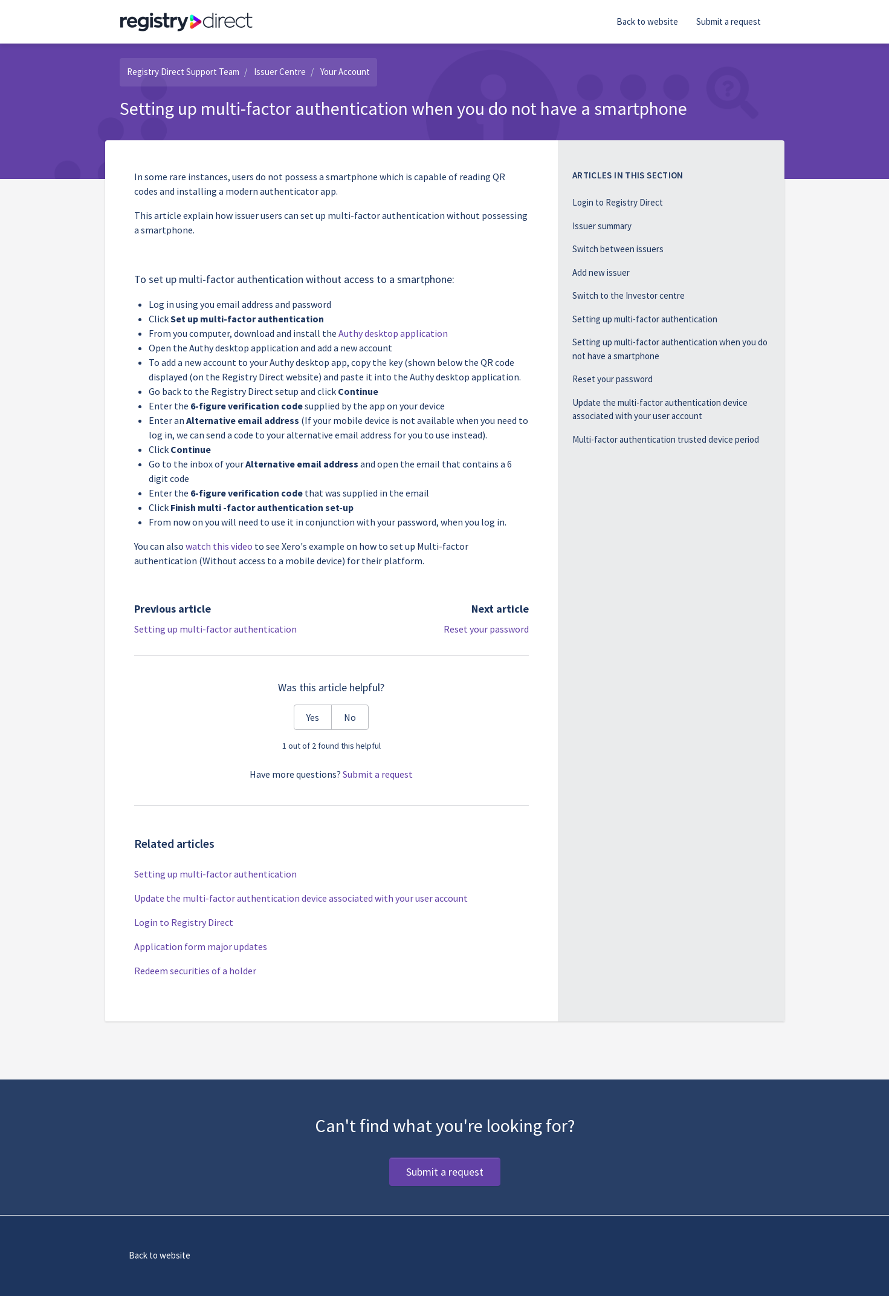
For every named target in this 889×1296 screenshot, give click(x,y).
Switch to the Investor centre (628, 295)
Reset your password (486, 629)
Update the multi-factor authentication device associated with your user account (301, 898)
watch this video (219, 546)
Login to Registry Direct (183, 922)
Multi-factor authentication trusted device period (665, 439)
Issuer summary (602, 226)
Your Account (345, 71)
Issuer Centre (280, 71)
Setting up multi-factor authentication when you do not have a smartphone (670, 349)
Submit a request (728, 21)
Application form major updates (200, 946)
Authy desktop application (393, 333)
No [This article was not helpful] (350, 717)
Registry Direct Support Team (183, 71)
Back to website (647, 21)
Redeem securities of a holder (195, 971)
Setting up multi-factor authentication (215, 629)
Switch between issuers (618, 249)
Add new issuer (601, 272)
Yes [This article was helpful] (312, 717)
